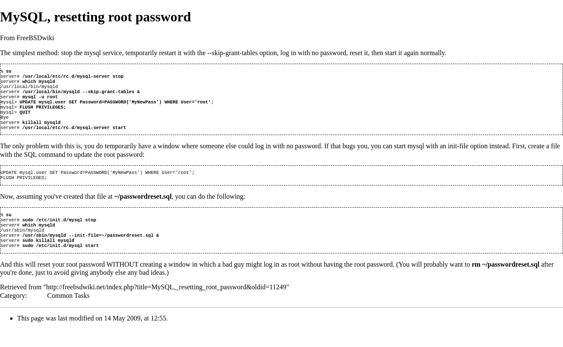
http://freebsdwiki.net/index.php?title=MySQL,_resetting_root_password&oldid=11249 (166, 305)
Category (12, 313)
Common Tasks (68, 313)
